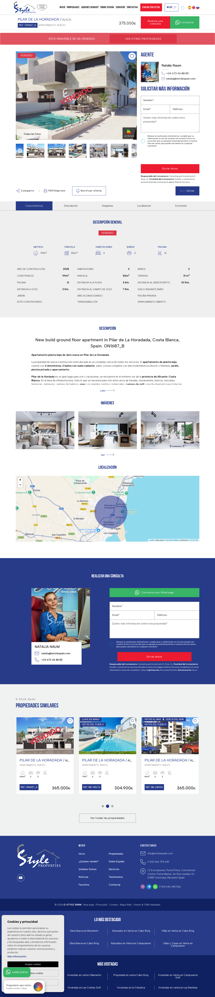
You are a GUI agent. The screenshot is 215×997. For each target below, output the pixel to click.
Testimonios (116, 877)
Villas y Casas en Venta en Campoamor (178, 944)
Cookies (113, 904)
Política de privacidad (133, 644)
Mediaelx (155, 904)
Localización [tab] (144, 205)
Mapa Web (126, 904)
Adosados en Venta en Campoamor (131, 943)
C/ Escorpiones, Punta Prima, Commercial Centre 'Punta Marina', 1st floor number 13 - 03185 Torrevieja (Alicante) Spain (172, 874)
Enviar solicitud (151, 7)
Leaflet (151, 540)
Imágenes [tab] (107, 205)
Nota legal (88, 904)
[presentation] (158, 155)
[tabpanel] (45, 755)
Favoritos (84, 884)
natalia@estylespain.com (178, 79)
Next (133, 95)
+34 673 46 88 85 (175, 73)
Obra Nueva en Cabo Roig (84, 943)
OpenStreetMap (172, 540)
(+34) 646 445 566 (170, 886)
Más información (16, 956)
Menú (171, 7)
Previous (19, 95)
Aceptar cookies (33, 964)
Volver (187, 190)
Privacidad (101, 904)
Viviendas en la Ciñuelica (131, 987)
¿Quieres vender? (90, 7)
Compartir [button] (25, 191)
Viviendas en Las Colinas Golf (84, 987)
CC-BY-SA (194, 540)
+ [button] (20, 480)
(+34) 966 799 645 (158, 861)
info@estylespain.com (160, 853)
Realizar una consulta (155, 22)
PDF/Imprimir (55, 191)
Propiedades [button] (73, 7)
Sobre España (107, 7)
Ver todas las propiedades (107, 818)
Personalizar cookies (33, 973)
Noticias (83, 877)
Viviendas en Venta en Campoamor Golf (178, 976)
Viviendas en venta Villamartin (84, 975)
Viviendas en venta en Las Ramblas (178, 987)
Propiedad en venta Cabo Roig (131, 975)
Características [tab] (34, 205)
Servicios (120, 7)
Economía (181, 205)
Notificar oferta (89, 191)
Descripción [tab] (71, 205)
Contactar (132, 7)
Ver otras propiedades (143, 38)
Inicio (62, 7)
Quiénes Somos (88, 869)
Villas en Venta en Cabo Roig (178, 931)
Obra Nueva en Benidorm (84, 931)
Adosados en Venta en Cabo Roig (131, 931)
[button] (107, 455)
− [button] (20, 485)
